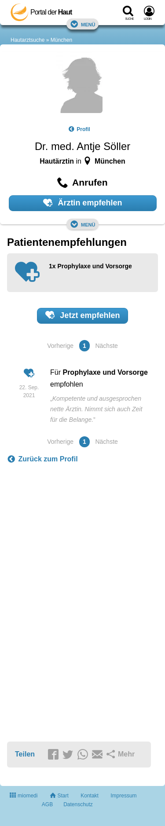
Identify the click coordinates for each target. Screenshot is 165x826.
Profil (79, 129)
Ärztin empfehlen (82, 203)
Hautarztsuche (27, 40)
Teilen (25, 754)
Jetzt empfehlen (82, 315)
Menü (82, 24)
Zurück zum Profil (42, 459)
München (61, 40)
